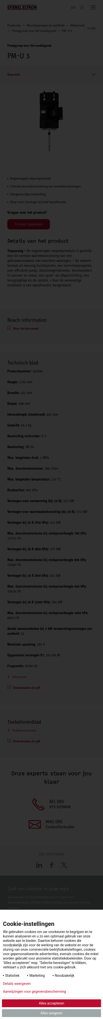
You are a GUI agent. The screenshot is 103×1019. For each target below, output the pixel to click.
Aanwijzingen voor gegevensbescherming (34, 991)
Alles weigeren (51, 1013)
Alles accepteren (51, 1003)
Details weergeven (17, 984)
